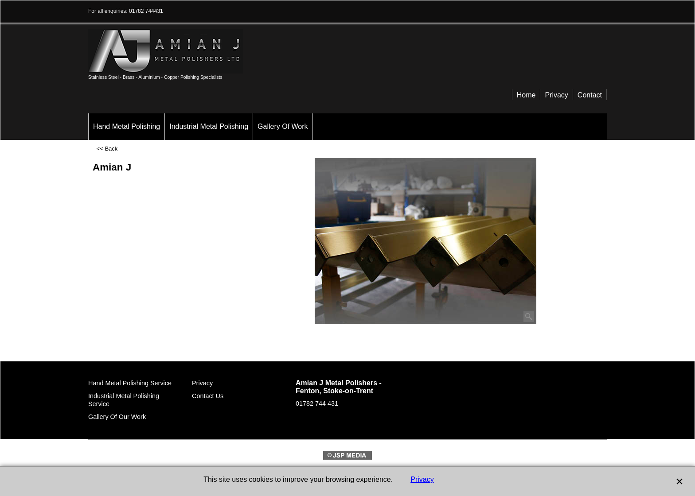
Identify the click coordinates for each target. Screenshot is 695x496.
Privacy (421, 479)
